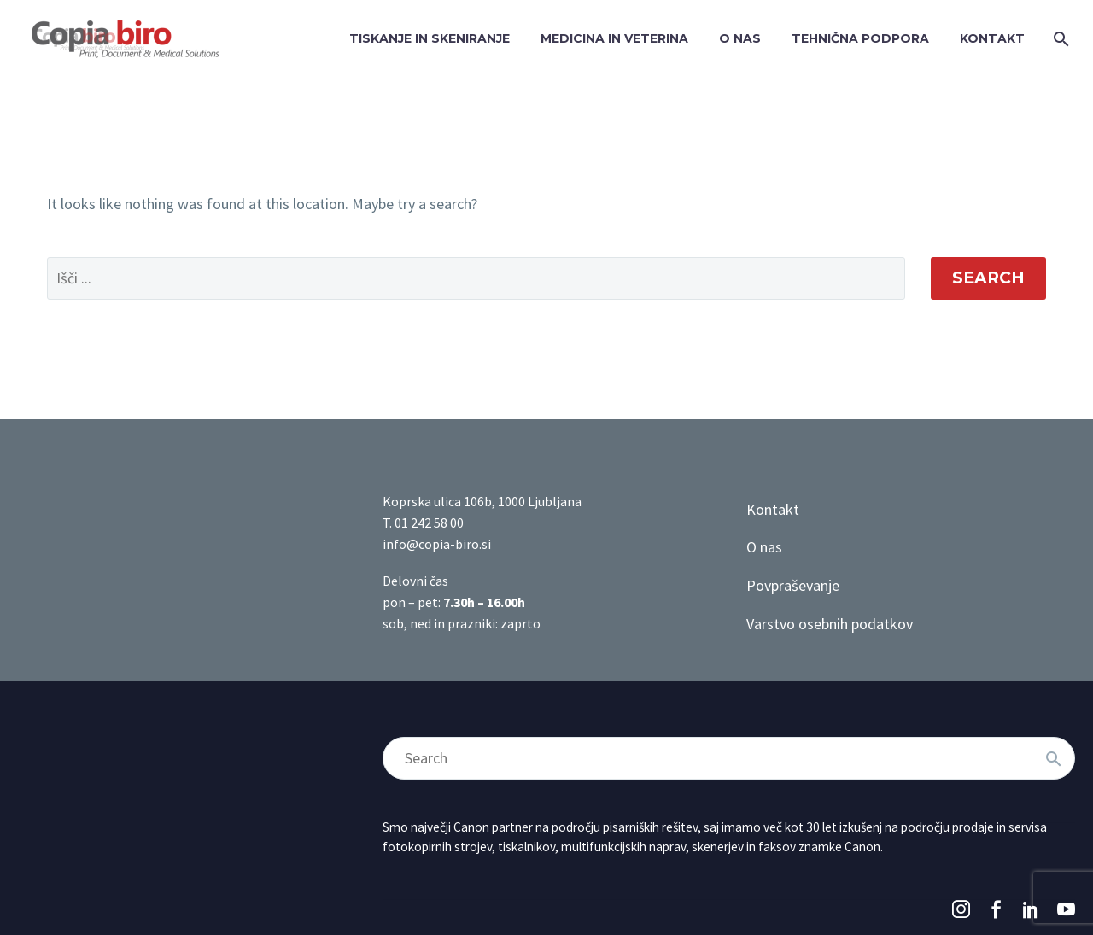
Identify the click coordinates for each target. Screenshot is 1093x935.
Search (988, 278)
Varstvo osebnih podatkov (829, 624)
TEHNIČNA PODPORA (860, 38)
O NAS (740, 38)
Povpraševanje (792, 585)
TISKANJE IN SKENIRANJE (429, 38)
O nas (764, 547)
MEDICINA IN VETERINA (614, 38)
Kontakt (772, 509)
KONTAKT (992, 38)
